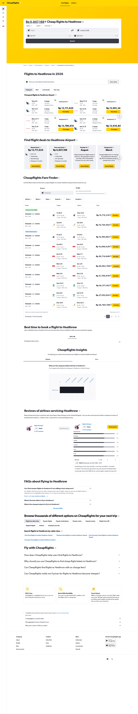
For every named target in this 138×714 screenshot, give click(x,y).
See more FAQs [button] (57, 508)
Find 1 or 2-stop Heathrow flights (36, 496)
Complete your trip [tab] (54, 525)
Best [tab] (37, 90)
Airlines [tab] (48, 359)
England (47, 65)
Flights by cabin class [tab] (32, 521)
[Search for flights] (3, 9)
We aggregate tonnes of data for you (73, 622)
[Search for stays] (3, 13)
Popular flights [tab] (47, 521)
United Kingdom (39, 65)
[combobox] (29, 26)
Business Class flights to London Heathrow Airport (72, 535)
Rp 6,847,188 (35, 21)
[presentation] (83, 22)
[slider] (105, 193)
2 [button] (111, 316)
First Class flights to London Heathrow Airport (38, 535)
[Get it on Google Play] (110, 640)
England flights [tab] (30, 525)
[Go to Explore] (3, 21)
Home (25, 65)
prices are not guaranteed (62, 613)
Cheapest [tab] (29, 90)
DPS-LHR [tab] (72, 336)
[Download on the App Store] (110, 645)
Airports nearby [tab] (90, 521)
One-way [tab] (57, 90)
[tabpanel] (72, 384)
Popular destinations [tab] (62, 521)
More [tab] (96, 359)
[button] (3, 3)
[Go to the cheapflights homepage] (14, 3)
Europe (30, 65)
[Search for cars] (3, 17)
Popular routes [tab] (77, 521)
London (53, 65)
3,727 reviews (38, 431)
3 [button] (115, 316)
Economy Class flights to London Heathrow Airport (40, 540)
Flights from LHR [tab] (104, 521)
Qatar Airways (38, 425)
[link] (35, 166)
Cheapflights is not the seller (73, 618)
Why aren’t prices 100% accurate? (73, 625)
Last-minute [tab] (46, 90)
